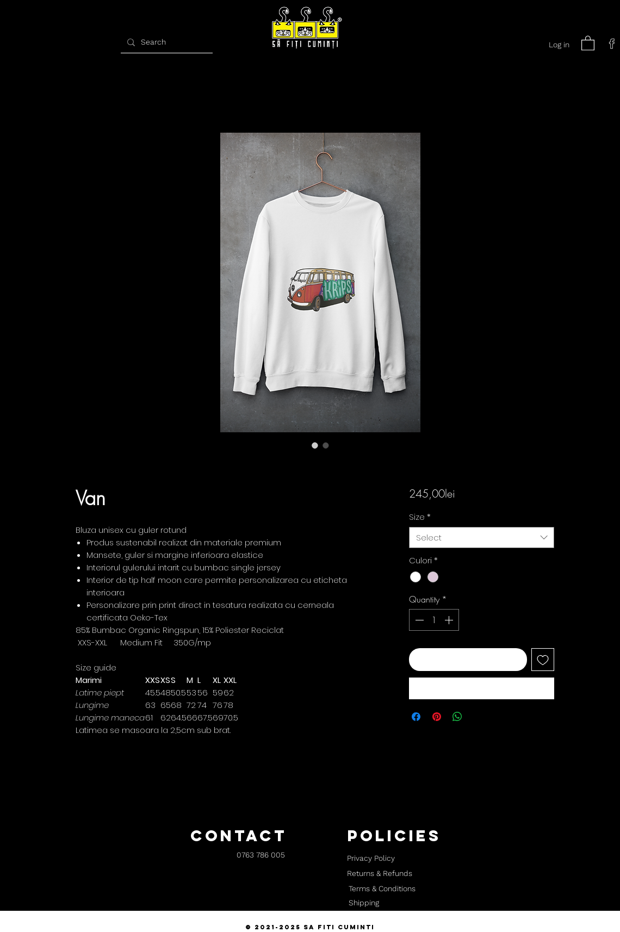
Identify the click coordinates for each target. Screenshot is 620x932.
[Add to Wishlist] (542, 659)
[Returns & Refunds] (379, 874)
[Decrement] (418, 620)
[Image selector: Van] (314, 445)
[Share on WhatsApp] (457, 716)
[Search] (165, 42)
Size (420, 517)
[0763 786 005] (261, 856)
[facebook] (612, 43)
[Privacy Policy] (370, 859)
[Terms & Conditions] (381, 889)
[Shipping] (363, 903)
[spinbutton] (434, 620)
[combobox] (481, 537)
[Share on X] (478, 716)
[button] (587, 43)
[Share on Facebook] (416, 716)
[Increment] (449, 620)
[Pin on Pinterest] (436, 716)
